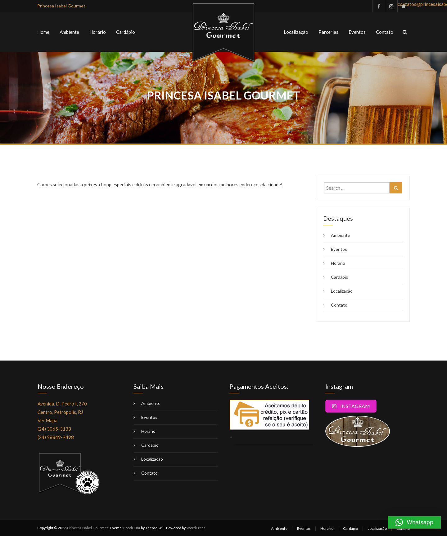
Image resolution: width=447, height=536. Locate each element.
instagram (391, 6)
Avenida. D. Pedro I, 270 (62, 403)
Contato (384, 32)
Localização (296, 32)
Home (43, 32)
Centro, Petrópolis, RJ (60, 412)
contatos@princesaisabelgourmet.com (404, 4)
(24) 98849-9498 (56, 437)
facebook (378, 6)
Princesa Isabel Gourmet (87, 527)
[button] (414, 522)
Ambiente (69, 32)
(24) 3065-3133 (54, 429)
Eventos (357, 32)
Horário (97, 32)
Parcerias (328, 32)
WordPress (195, 527)
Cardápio (125, 32)
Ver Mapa (47, 420)
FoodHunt (131, 527)
